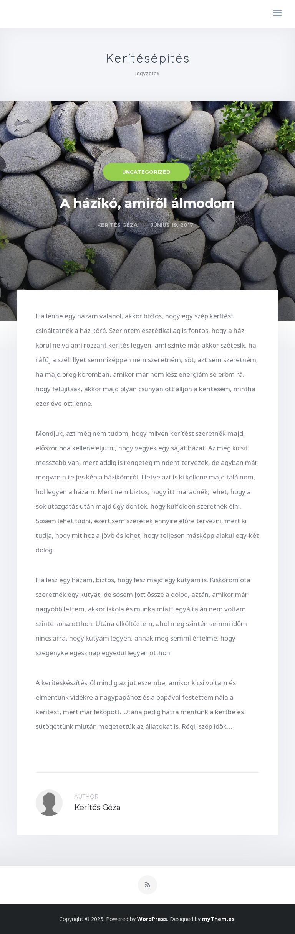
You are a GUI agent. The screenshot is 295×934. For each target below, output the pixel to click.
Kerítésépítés (148, 58)
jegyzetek (147, 73)
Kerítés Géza (117, 225)
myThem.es (218, 918)
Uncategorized (146, 172)
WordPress (152, 918)
